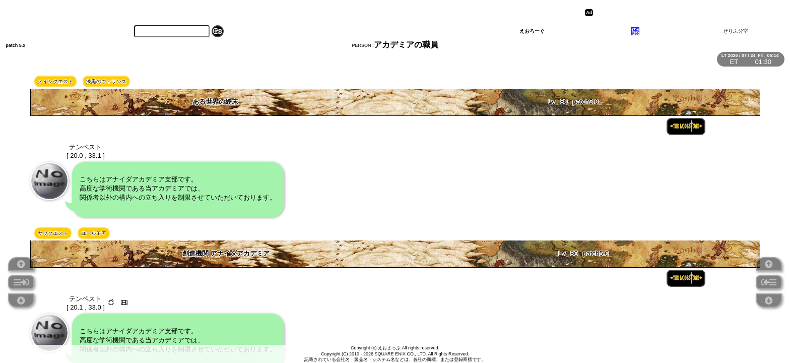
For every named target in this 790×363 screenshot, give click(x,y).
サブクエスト (53, 233)
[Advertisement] (673, 12)
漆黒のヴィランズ (106, 81)
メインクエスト (55, 81)
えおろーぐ (532, 31)
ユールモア (93, 233)
